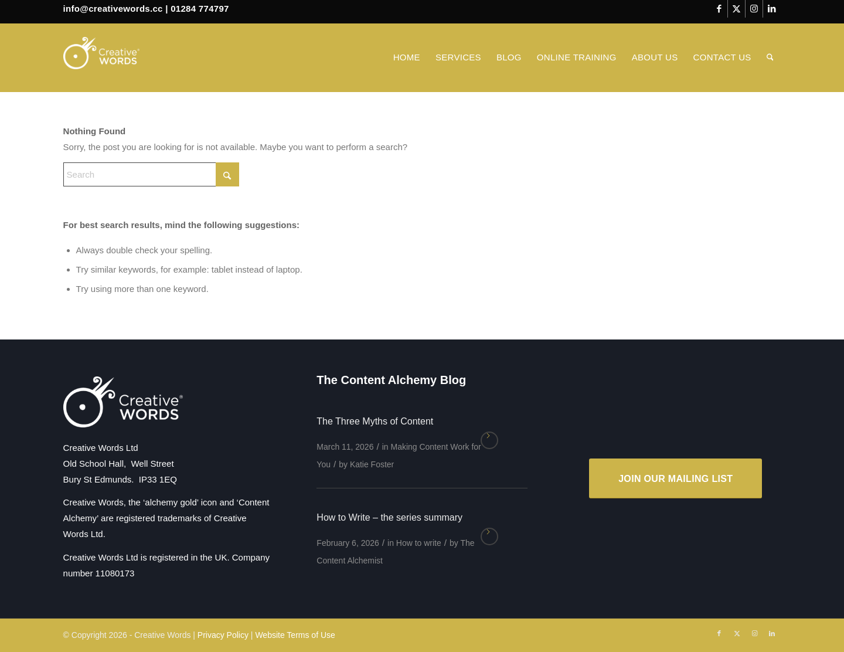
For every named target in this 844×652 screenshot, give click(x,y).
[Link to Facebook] (718, 9)
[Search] (770, 57)
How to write (418, 543)
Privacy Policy (223, 635)
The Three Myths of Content (374, 421)
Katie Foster (372, 464)
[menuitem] (407, 57)
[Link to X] (736, 9)
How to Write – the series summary (389, 517)
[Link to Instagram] (754, 9)
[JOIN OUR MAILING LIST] (675, 478)
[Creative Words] (101, 57)
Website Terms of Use (295, 635)
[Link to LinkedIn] (772, 9)
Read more (489, 440)
